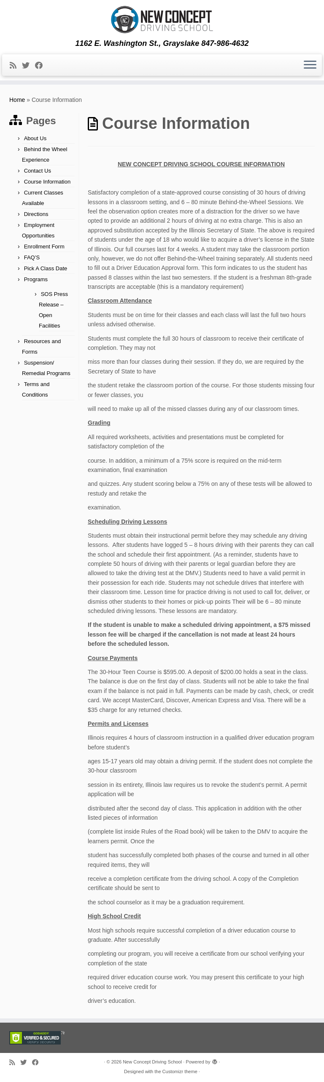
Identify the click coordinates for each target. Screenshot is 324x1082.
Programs (36, 279)
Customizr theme (179, 1071)
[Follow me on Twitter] (28, 65)
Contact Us (37, 171)
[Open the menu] (310, 65)
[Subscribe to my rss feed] (16, 65)
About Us (35, 138)
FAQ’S (32, 257)
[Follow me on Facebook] (41, 65)
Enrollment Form (44, 246)
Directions (36, 214)
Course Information (47, 182)
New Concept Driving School (152, 1061)
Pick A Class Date (46, 268)
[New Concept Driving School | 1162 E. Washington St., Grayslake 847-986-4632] (162, 19)
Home (17, 99)
